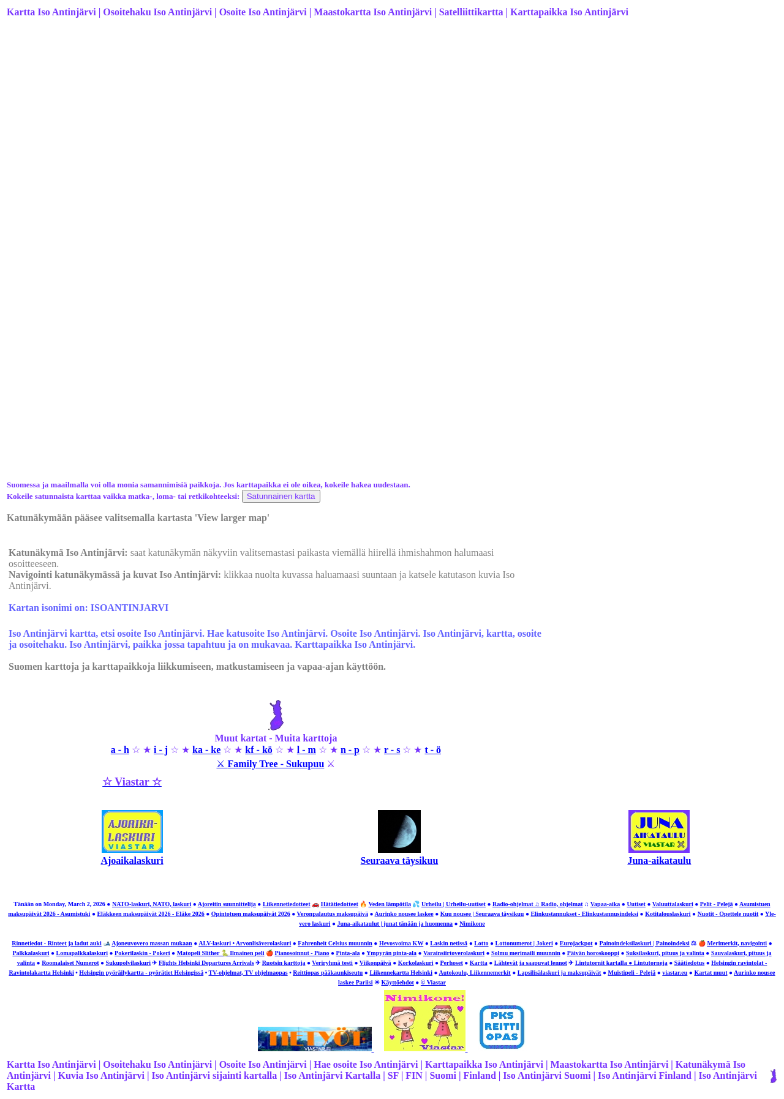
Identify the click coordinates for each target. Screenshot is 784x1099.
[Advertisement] (374, 124)
